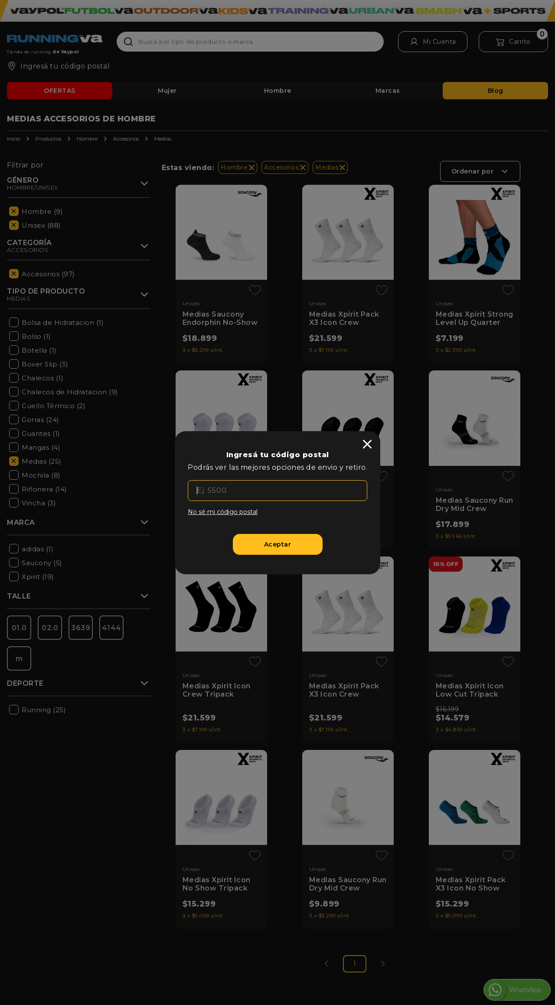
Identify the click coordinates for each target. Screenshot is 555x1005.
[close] (367, 444)
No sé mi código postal (223, 512)
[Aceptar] (278, 544)
